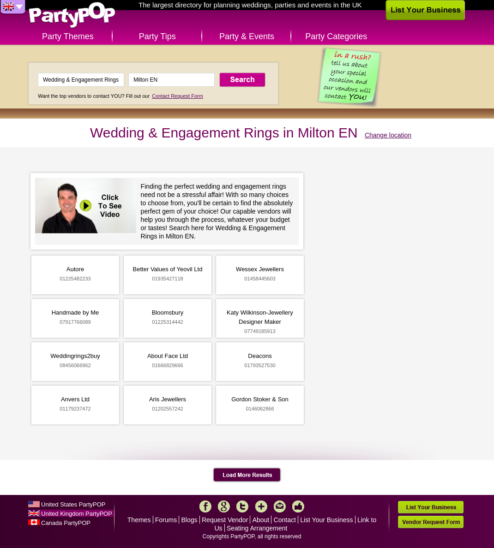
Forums (166, 520)
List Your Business (326, 520)
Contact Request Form (177, 96)
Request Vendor (225, 520)
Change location (388, 135)
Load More (247, 475)
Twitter (242, 506)
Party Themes (68, 36)
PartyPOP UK (72, 15)
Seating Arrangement (257, 528)
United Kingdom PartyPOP (76, 513)
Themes (139, 520)
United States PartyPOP (73, 504)
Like (298, 506)
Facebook (205, 506)
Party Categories (336, 36)
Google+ (224, 506)
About (261, 520)
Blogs (189, 520)
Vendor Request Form (431, 522)
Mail (280, 506)
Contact (285, 520)
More (261, 506)
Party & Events (246, 36)
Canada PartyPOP (65, 522)
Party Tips (157, 36)
